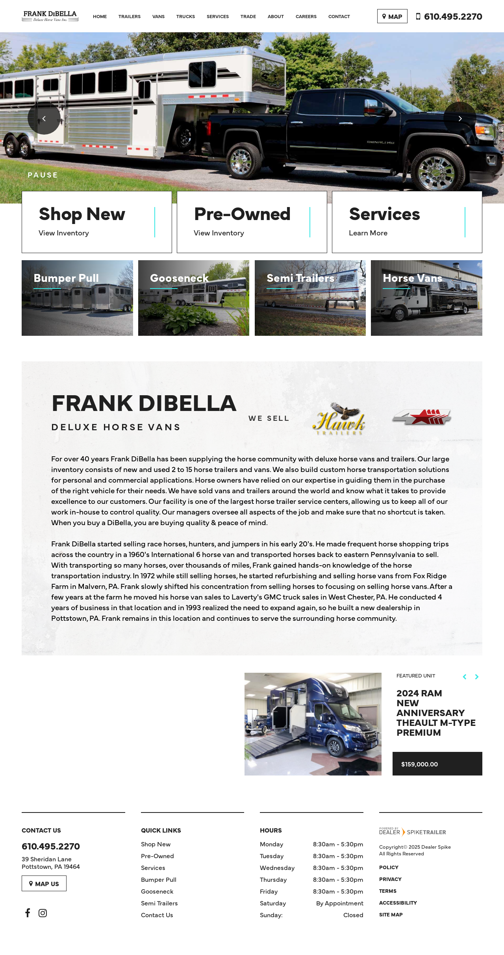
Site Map (391, 914)
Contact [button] (339, 16)
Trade (248, 16)
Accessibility (398, 902)
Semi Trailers (159, 902)
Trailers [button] (130, 16)
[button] (44, 118)
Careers (306, 16)
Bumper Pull (158, 879)
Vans (158, 16)
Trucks (185, 16)
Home (100, 16)
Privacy (390, 878)
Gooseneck (157, 891)
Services (153, 867)
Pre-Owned (157, 855)
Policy (388, 866)
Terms (388, 890)
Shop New (155, 843)
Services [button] (218, 16)
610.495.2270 (51, 845)
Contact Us (157, 914)
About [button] (276, 16)
